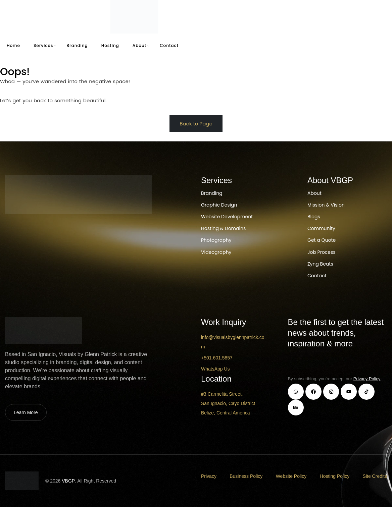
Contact (169, 45)
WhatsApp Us (215, 369)
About (139, 45)
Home (13, 45)
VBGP (68, 481)
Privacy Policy (367, 378)
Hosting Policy (335, 476)
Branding (77, 45)
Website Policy (291, 476)
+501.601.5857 (217, 357)
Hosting (110, 45)
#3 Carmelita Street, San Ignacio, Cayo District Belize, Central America (228, 403)
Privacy (208, 476)
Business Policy (246, 476)
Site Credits (375, 476)
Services (43, 45)
